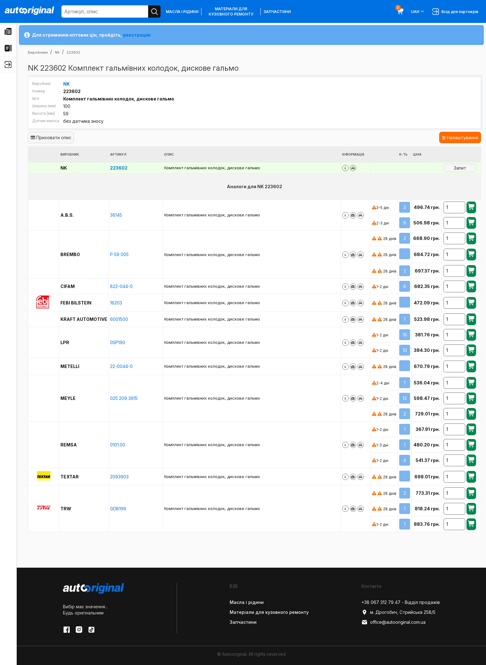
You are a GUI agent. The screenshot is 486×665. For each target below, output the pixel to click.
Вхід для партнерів (455, 11)
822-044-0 (121, 286)
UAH (418, 11)
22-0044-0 (121, 366)
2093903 (119, 476)
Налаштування (460, 137)
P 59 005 (119, 254)
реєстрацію (137, 35)
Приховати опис (51, 137)
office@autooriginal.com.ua (393, 622)
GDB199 (118, 508)
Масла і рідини (182, 11)
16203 (116, 302)
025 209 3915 (124, 398)
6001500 (119, 318)
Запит (460, 167)
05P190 (117, 342)
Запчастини (277, 11)
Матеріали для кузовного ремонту (231, 11)
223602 (118, 167)
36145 (116, 214)
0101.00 (117, 444)
